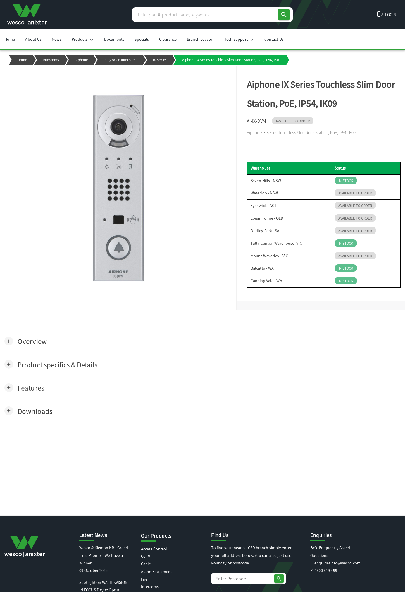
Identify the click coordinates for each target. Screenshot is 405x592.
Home (9, 39)
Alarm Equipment (156, 571)
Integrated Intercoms (120, 59)
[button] (25, 341)
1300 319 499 (326, 570)
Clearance (168, 39)
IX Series (159, 59)
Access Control (154, 549)
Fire (144, 579)
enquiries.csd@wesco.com (337, 563)
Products (83, 39)
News (56, 39)
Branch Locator (200, 39)
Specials (142, 39)
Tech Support (239, 39)
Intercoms (51, 59)
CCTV (145, 556)
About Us (33, 39)
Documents (114, 39)
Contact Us (274, 39)
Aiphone (81, 59)
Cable (146, 564)
